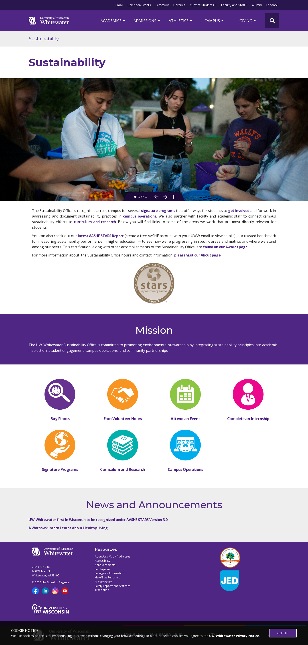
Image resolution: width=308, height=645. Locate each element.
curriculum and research (95, 221)
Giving (247, 20)
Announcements (105, 565)
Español (272, 5)
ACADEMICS (113, 20)
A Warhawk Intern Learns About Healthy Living (68, 527)
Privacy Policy (103, 582)
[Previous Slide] (156, 196)
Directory (162, 5)
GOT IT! (282, 633)
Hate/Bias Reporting (107, 577)
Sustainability (44, 38)
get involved (238, 210)
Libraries (179, 5)
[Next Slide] (165, 196)
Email (119, 5)
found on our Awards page (225, 246)
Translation (102, 590)
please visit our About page (197, 255)
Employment (103, 569)
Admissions (147, 20)
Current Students (202, 5)
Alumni (257, 5)
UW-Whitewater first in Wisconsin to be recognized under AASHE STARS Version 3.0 (97, 519)
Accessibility (102, 561)
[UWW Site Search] (272, 20)
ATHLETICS (181, 20)
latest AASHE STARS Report (101, 235)
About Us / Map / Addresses (112, 556)
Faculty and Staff (233, 5)
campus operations (139, 216)
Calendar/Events (139, 5)
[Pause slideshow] (174, 196)
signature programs (158, 210)
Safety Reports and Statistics (112, 586)
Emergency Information (109, 573)
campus (214, 20)
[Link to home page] (49, 20)
